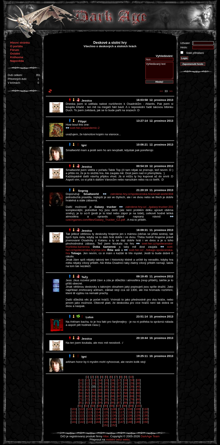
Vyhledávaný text (159, 70)
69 (131, 396)
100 (138, 405)
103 (89, 409)
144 (97, 422)
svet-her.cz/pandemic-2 (85, 127)
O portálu (16, 46)
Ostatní (15, 53)
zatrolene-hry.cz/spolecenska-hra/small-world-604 (141, 194)
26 (113, 383)
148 (129, 422)
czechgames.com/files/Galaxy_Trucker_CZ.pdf (96, 219)
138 (129, 418)
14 (100, 380)
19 (131, 380)
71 (80, 399)
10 (131, 376)
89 (131, 402)
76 (113, 399)
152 (113, 425)
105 (105, 409)
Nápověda (17, 60)
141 (73, 422)
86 (113, 402)
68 (125, 396)
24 (100, 383)
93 (93, 405)
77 (119, 399)
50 (138, 389)
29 (131, 383)
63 (93, 396)
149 (137, 422)
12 (87, 380)
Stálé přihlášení (194, 53)
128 (129, 415)
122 (81, 415)
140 (145, 418)
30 (138, 383)
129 (137, 415)
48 (125, 389)
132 (81, 418)
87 (119, 402)
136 (113, 418)
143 (89, 422)
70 (138, 396)
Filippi (82, 121)
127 (121, 415)
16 (113, 380)
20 (138, 380)
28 (125, 383)
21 (80, 383)
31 (80, 386)
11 (80, 380)
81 (80, 402)
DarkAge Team (150, 436)
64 (100, 396)
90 (138, 402)
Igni (84, 145)
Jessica (86, 100)
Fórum (14, 50)
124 (97, 415)
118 (129, 412)
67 (119, 396)
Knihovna (16, 57)
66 (113, 396)
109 (137, 409)
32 (87, 386)
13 (93, 380)
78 (125, 399)
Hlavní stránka (20, 42)
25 (106, 383)
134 (97, 418)
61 (80, 396)
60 (138, 393)
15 (106, 380)
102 (81, 409)
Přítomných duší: (17, 78)
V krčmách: (14, 82)
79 (131, 399)
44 (100, 389)
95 (105, 405)
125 (105, 415)
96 (112, 405)
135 (105, 418)
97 (118, 405)
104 (97, 409)
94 (99, 405)
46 (113, 389)
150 (145, 422)
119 (137, 412)
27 (119, 383)
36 (113, 386)
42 (87, 389)
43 (93, 389)
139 (137, 418)
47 (119, 389)
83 (93, 402)
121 (73, 415)
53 (93, 393)
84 (100, 402)
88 (125, 402)
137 (121, 418)
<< (161, 91)
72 (87, 399)
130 (145, 415)
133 (89, 418)
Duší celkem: (15, 75)
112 (81, 412)
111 (73, 412)
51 (80, 393)
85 (106, 402)
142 (81, 422)
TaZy (84, 277)
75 (106, 399)
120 (145, 412)
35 (106, 386)
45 (106, 389)
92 (86, 405)
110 (145, 409)
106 (113, 409)
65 (106, 396)
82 (87, 402)
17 (119, 380)
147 (121, 422)
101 (73, 409)
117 (121, 412)
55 (106, 393)
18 (125, 380)
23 (93, 383)
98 (124, 405)
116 (113, 412)
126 (113, 415)
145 (105, 422)
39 (131, 386)
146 (113, 422)
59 (131, 393)
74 (100, 399)
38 (125, 386)
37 (119, 386)
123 (89, 415)
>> (171, 91)
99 (131, 405)
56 (113, 393)
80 (138, 399)
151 (105, 425)
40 (138, 386)
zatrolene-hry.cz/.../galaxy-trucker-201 (149, 206)
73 (93, 399)
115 (105, 412)
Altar (106, 436)
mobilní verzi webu (118, 439)
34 (100, 386)
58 (125, 393)
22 (87, 383)
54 (100, 393)
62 (87, 396)
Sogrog (83, 190)
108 (129, 409)
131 (73, 418)
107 (121, 409)
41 (80, 389)
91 (80, 405)
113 (89, 412)
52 (87, 393)
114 (97, 412)
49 (131, 389)
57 (119, 393)
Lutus (89, 317)
